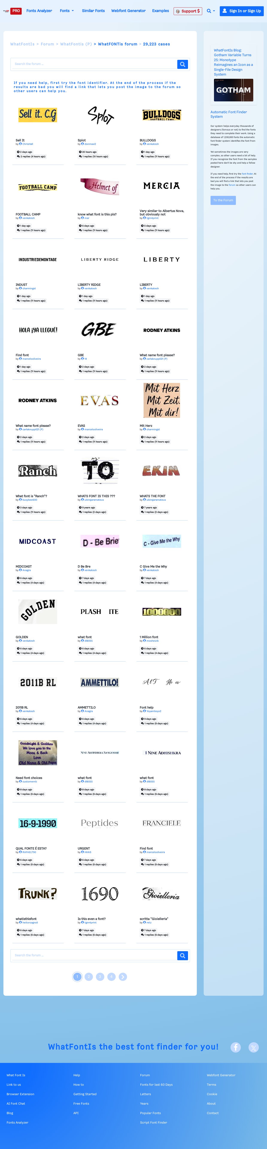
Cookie (212, 1094)
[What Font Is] (6, 11)
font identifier (92, 83)
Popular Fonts (150, 1113)
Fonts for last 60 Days (156, 1085)
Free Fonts (81, 1104)
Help (76, 1075)
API (76, 1113)
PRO (16, 11)
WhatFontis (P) (76, 44)
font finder (247, 174)
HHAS (86, 852)
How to (78, 1085)
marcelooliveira (30, 359)
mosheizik (151, 641)
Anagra (25, 570)
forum (169, 87)
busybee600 (28, 500)
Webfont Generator (128, 11)
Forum (47, 44)
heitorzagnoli (28, 922)
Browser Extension (20, 1094)
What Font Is (16, 1075)
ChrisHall (26, 144)
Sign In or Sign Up (242, 11)
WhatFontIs (22, 44)
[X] (254, 1047)
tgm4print (151, 218)
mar (85, 218)
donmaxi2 (88, 144)
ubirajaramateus (92, 500)
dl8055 (87, 641)
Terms (211, 1085)
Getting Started (85, 1094)
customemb (28, 781)
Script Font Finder (153, 1122)
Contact (213, 1113)
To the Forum (223, 200)
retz (147, 922)
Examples (160, 11)
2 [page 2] (89, 977)
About (211, 1104)
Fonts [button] (65, 11)
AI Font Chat (16, 1104)
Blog (10, 1113)
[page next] (123, 977)
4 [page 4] (111, 977)
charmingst (27, 288)
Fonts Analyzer (39, 11)
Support (188, 11)
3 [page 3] (100, 977)
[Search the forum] (182, 64)
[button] (211, 11)
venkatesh (151, 144)
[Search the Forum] (94, 64)
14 (84, 359)
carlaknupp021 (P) (155, 359)
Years (144, 1104)
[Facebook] (236, 1047)
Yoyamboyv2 (152, 711)
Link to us (14, 1085)
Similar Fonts (93, 11)
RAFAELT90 (27, 852)
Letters (145, 1094)
